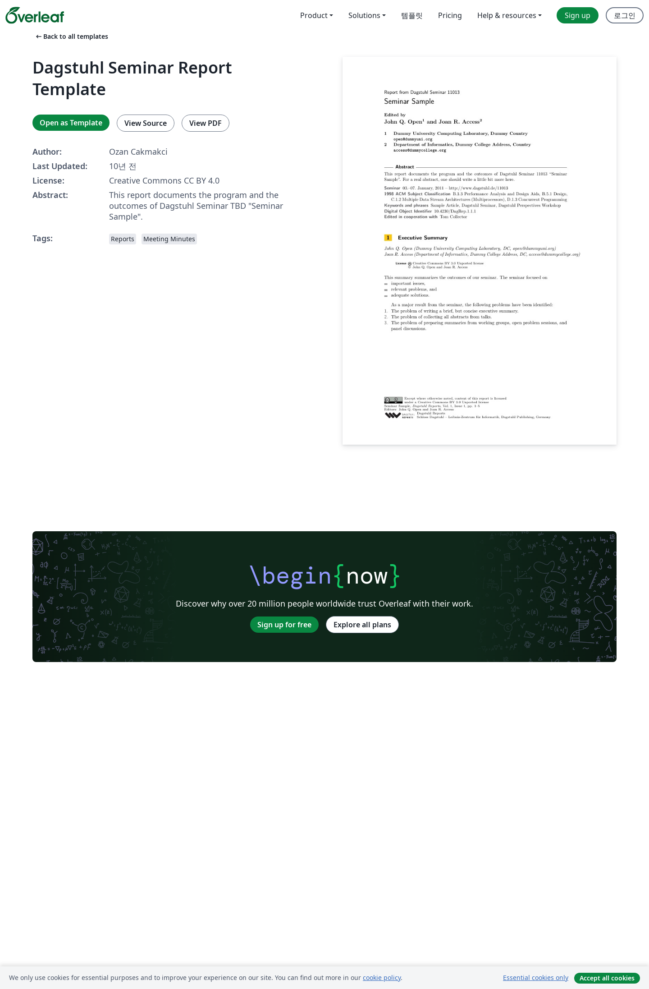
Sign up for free (284, 625)
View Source (145, 123)
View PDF (205, 123)
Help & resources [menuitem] (506, 15)
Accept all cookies (607, 978)
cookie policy (382, 977)
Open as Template (71, 123)
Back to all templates (71, 36)
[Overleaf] (34, 15)
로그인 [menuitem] (624, 15)
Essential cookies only (535, 977)
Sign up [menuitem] (577, 15)
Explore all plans (362, 625)
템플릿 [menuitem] (412, 15)
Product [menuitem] (314, 15)
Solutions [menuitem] (364, 15)
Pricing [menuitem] (450, 15)
